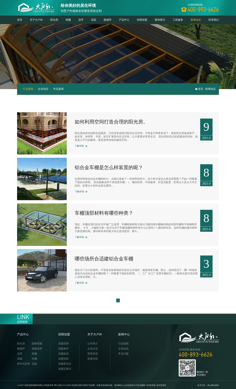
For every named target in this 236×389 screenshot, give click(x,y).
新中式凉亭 (23, 362)
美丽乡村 (37, 347)
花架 (93, 19)
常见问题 (123, 352)
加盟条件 (63, 347)
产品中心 (124, 19)
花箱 (19, 357)
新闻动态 (196, 21)
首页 (19, 19)
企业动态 (43, 88)
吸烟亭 (107, 19)
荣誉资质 (92, 352)
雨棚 (68, 19)
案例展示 (160, 19)
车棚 (34, 357)
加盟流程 (63, 357)
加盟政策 (63, 352)
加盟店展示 (64, 367)
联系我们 (213, 19)
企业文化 (92, 347)
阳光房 (54, 19)
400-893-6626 (195, 353)
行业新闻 (28, 88)
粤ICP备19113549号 (62, 384)
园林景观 (37, 342)
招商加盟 (142, 19)
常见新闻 (58, 88)
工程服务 (178, 19)
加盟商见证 (64, 362)
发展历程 (92, 357)
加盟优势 (63, 342)
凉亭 (80, 19)
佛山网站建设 (213, 384)
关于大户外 (36, 19)
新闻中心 (124, 333)
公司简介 (92, 342)
